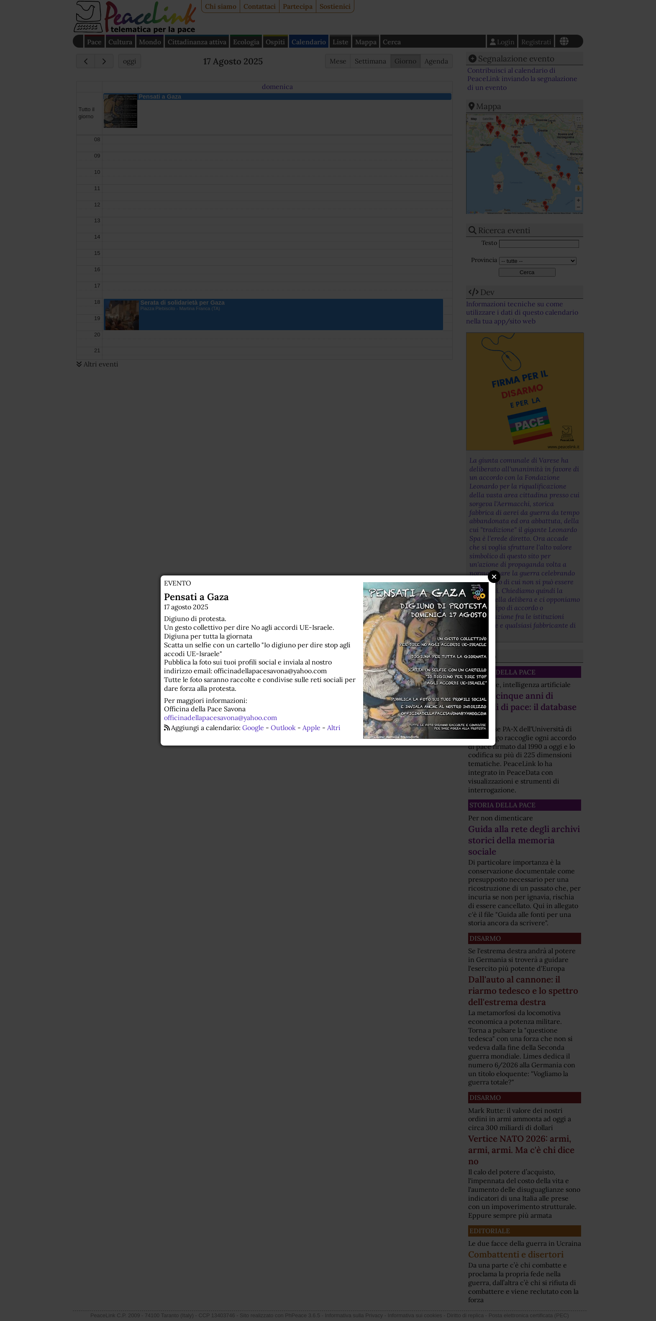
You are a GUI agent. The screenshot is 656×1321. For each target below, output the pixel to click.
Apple (311, 727)
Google (253, 727)
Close (494, 576)
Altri (334, 727)
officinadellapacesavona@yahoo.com (220, 717)
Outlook (283, 727)
